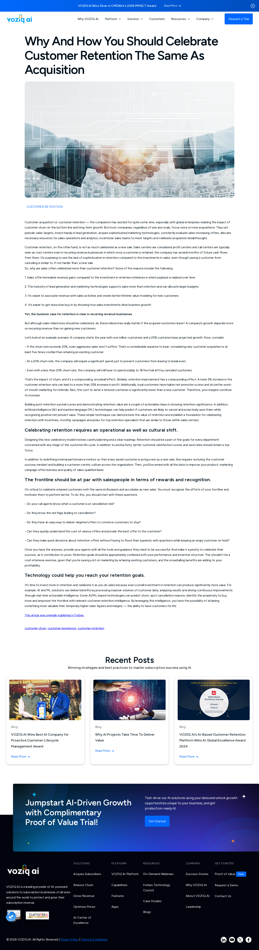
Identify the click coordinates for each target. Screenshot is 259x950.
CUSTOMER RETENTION (45, 207)
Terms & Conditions (94, 941)
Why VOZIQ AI (88, 19)
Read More (170, 5)
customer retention (91, 628)
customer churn (35, 628)
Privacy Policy (69, 941)
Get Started (157, 821)
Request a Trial (239, 19)
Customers (157, 19)
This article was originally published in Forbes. (54, 615)
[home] (19, 19)
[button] (113, 19)
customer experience (62, 628)
